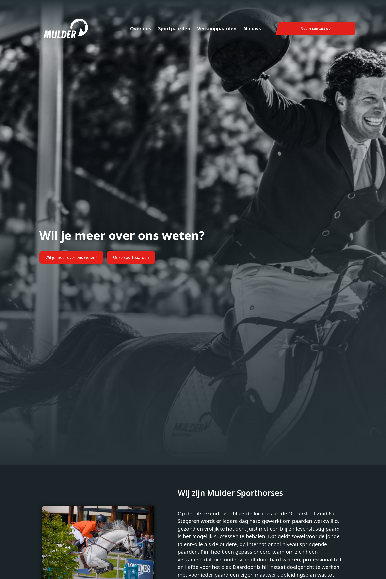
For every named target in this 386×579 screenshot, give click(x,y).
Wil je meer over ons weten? (71, 257)
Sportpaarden (174, 28)
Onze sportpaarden (131, 257)
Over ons (140, 28)
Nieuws (252, 28)
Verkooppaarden (217, 28)
